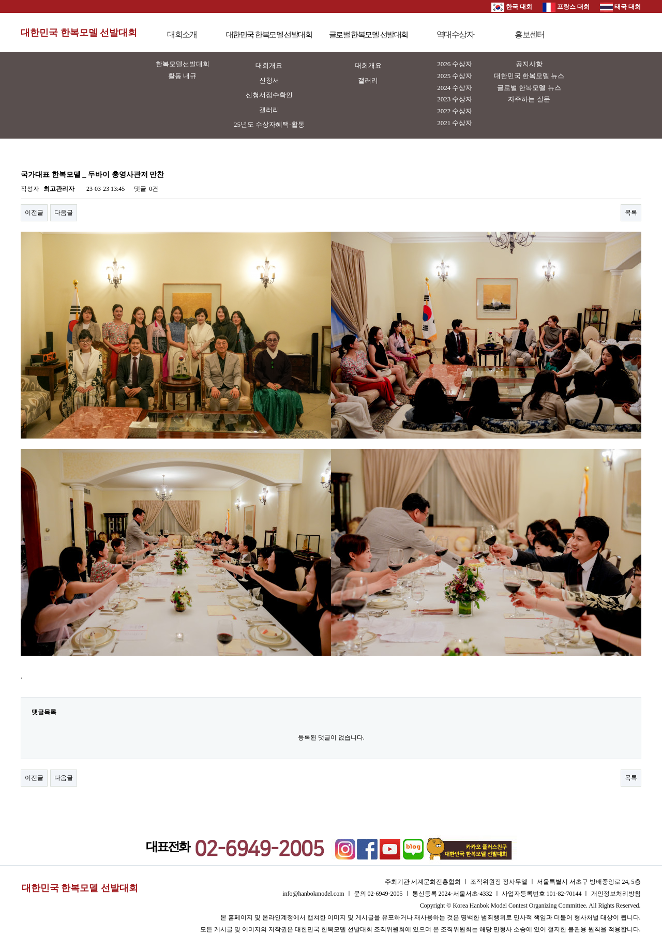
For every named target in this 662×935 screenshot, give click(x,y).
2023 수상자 (454, 99)
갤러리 (269, 110)
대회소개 (182, 34)
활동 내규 (182, 76)
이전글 (34, 212)
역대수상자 (455, 34)
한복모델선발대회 (182, 64)
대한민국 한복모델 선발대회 (79, 32)
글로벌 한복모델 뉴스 (529, 88)
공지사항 (529, 64)
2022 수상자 (454, 111)
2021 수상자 (454, 123)
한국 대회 (511, 6)
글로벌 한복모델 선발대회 (368, 35)
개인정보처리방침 (616, 893)
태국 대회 (620, 6)
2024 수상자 (454, 88)
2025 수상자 (454, 76)
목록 (631, 212)
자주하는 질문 (529, 99)
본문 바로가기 (0, 0)
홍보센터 (530, 34)
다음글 (63, 212)
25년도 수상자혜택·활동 (269, 124)
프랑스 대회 (566, 6)
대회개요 (268, 65)
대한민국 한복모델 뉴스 (529, 76)
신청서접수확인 (269, 95)
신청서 (269, 80)
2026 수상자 (454, 64)
